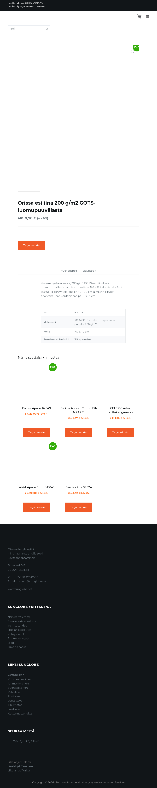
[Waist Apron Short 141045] (36, 462)
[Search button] (47, 28)
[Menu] (147, 16)
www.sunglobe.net (20, 589)
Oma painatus (17, 647)
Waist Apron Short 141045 (36, 487)
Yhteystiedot (16, 634)
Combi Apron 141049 (36, 408)
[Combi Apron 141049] (36, 383)
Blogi (11, 642)
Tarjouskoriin (31, 245)
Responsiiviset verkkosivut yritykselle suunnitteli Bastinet (90, 782)
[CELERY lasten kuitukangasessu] (120, 383)
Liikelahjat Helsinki (19, 762)
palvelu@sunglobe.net (32, 581)
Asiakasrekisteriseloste (22, 621)
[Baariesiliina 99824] (78, 462)
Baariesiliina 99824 (78, 487)
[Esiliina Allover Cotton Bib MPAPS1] (78, 383)
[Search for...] (26, 28)
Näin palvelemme (19, 617)
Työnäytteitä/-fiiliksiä (26, 741)
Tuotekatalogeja (18, 638)
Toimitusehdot (17, 625)
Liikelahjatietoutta (19, 629)
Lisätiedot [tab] (89, 271)
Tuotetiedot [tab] (69, 271)
